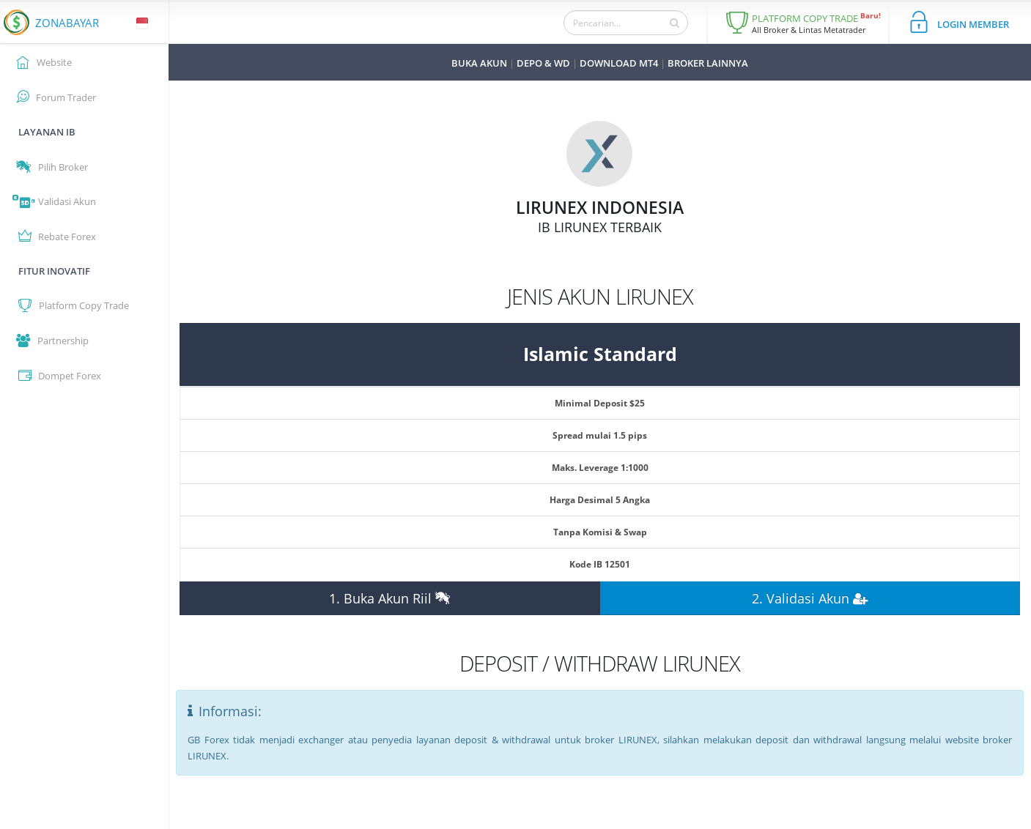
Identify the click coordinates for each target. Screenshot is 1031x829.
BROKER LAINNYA (708, 63)
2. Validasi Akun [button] (810, 598)
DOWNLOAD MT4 (619, 63)
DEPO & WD (543, 63)
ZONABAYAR (67, 22)
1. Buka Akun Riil (390, 598)
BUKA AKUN (479, 63)
